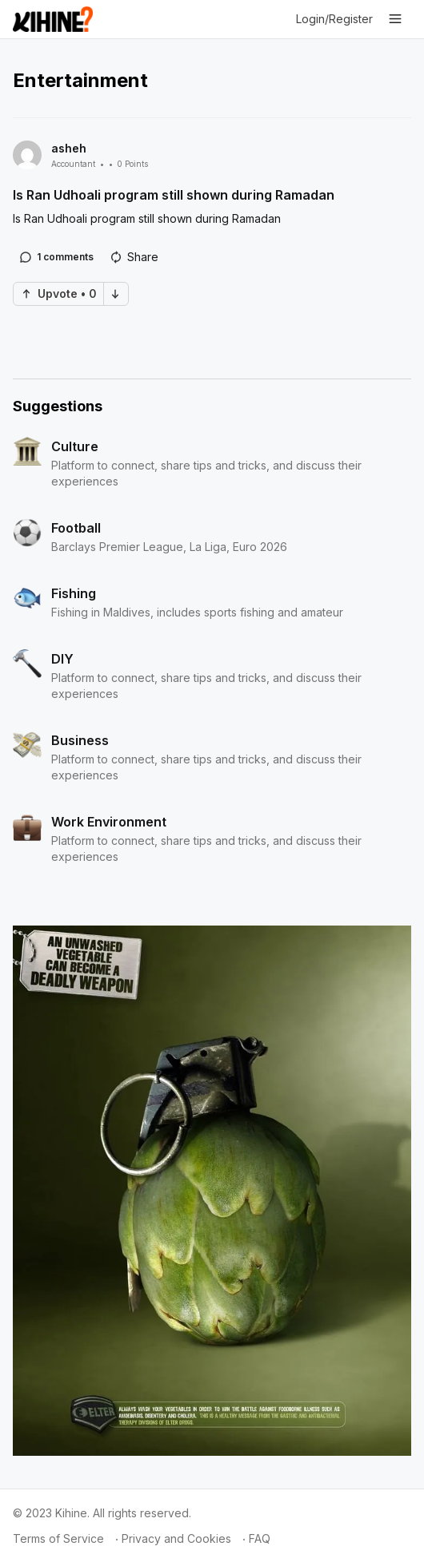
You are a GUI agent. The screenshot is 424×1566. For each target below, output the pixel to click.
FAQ (259, 1538)
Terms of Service (58, 1538)
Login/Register (334, 19)
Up (26, 293)
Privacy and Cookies (176, 1538)
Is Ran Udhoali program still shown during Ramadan (173, 195)
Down (115, 293)
